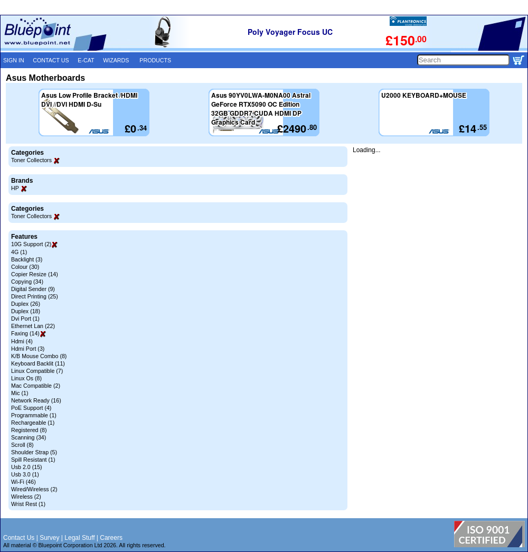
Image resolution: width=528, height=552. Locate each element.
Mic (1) (20, 393)
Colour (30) (25, 267)
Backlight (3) (26, 259)
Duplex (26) (25, 304)
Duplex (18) (25, 311)
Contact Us (18, 537)
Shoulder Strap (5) (34, 452)
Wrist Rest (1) (28, 504)
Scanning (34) (28, 437)
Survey (49, 537)
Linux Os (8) (26, 378)
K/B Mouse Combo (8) (39, 356)
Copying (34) (27, 281)
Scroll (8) (22, 445)
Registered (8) (29, 430)
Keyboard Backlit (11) (38, 363)
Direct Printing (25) (34, 296)
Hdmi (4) (22, 341)
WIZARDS (116, 60)
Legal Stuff (79, 537)
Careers (111, 537)
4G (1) (19, 252)
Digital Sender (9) (33, 289)
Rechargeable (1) (32, 422)
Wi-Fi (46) (23, 482)
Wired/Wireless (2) (34, 489)
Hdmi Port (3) (27, 348)
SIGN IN (13, 60)
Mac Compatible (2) (35, 385)
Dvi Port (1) (25, 318)
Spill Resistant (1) (33, 459)
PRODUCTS (155, 60)
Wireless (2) (26, 496)
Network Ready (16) (36, 400)
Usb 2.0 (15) (26, 467)
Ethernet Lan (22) (33, 326)
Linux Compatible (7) (37, 371)
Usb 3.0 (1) (25, 474)
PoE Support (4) (31, 408)
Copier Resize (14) (34, 274)
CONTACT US (51, 60)
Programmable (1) (33, 415)
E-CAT (86, 60)
